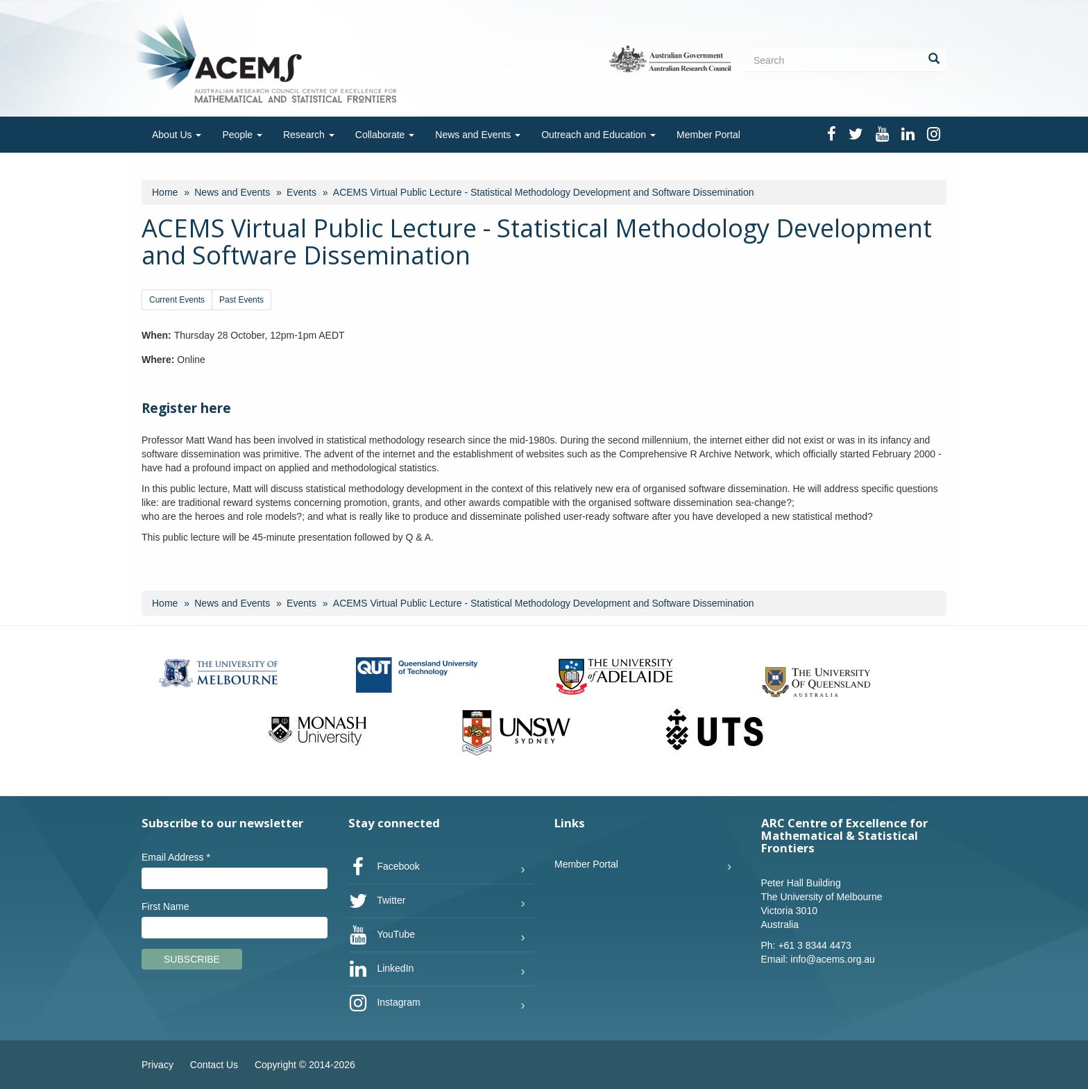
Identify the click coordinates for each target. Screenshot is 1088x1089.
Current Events (177, 300)
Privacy (157, 1064)
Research (308, 134)
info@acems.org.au (832, 959)
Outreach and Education (598, 134)
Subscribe (192, 959)
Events (301, 192)
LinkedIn (381, 969)
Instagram (384, 1003)
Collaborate (385, 134)
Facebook (384, 867)
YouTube (382, 935)
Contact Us (214, 1064)
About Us (176, 134)
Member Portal (708, 134)
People (242, 134)
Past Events (241, 300)
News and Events (477, 134)
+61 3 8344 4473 (814, 945)
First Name (165, 906)
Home (165, 192)
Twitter (377, 901)
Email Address (176, 857)
